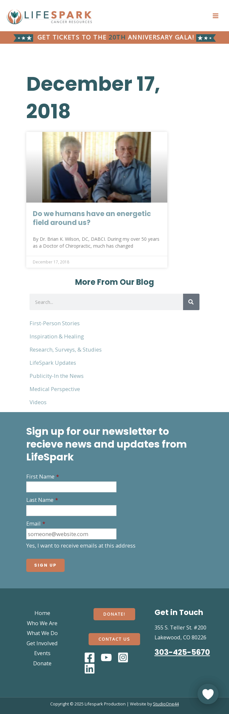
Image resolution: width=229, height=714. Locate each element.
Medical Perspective (55, 389)
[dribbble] (90, 668)
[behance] (124, 657)
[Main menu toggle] (215, 16)
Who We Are (42, 623)
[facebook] (90, 657)
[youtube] (107, 657)
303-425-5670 (182, 652)
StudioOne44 (166, 704)
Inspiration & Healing (57, 336)
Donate (42, 663)
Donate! (114, 614)
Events (42, 653)
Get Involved (42, 643)
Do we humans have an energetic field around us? (92, 218)
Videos (38, 402)
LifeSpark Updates (53, 362)
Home (42, 613)
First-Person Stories (55, 323)
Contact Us (114, 639)
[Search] (191, 302)
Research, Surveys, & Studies (66, 349)
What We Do (42, 633)
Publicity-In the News (57, 376)
